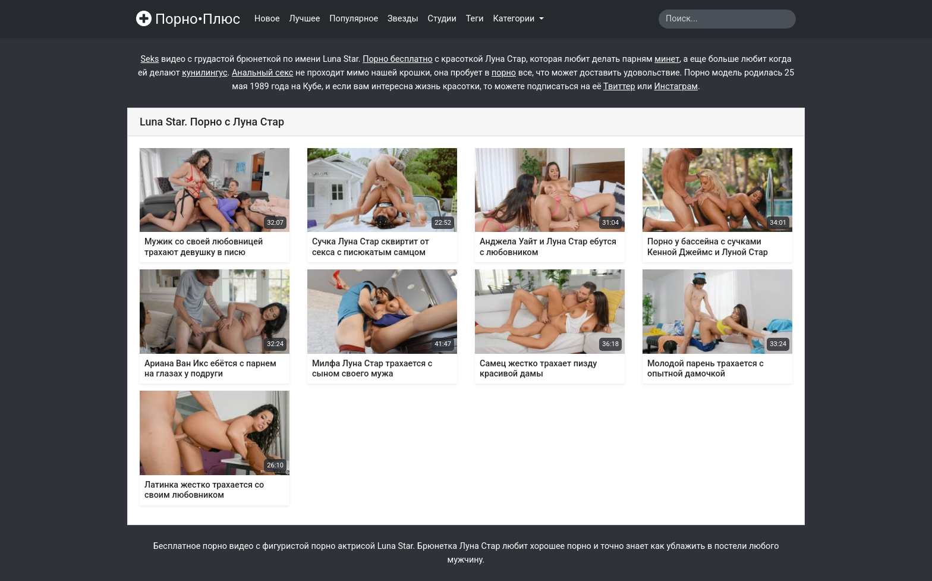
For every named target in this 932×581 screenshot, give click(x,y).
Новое (267, 19)
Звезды (403, 19)
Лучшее (304, 19)
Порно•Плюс (188, 19)
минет (666, 59)
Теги (475, 19)
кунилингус (204, 73)
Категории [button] (515, 19)
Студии (442, 19)
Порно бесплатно (398, 59)
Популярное (353, 19)
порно (504, 73)
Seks (150, 59)
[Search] (727, 19)
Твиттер (619, 86)
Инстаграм (676, 86)
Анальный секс (262, 73)
